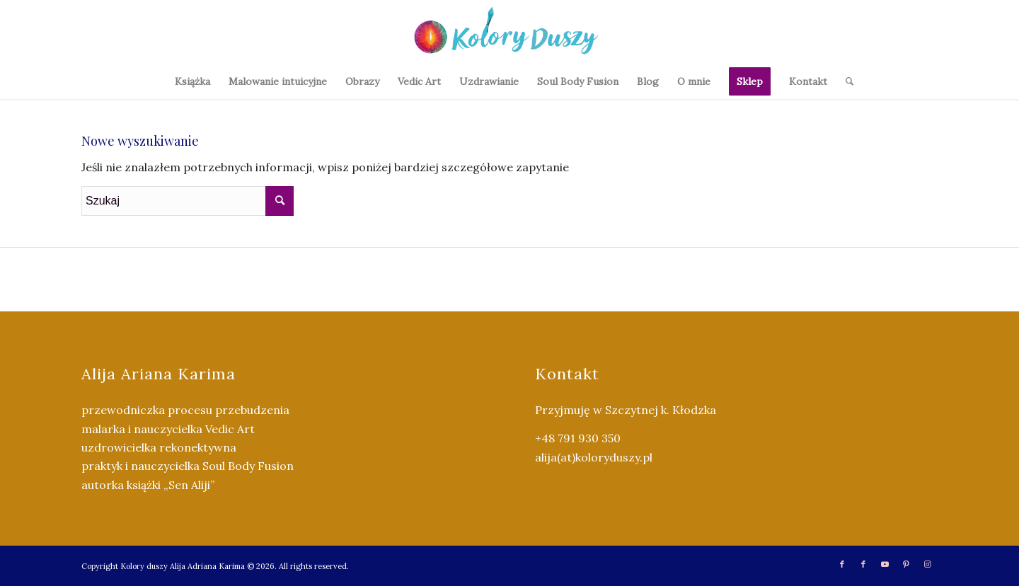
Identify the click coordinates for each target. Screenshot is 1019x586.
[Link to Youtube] (884, 564)
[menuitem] (192, 81)
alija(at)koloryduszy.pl (593, 457)
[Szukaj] (844, 81)
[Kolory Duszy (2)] (509, 32)
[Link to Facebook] (842, 564)
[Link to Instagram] (927, 564)
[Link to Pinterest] (905, 564)
